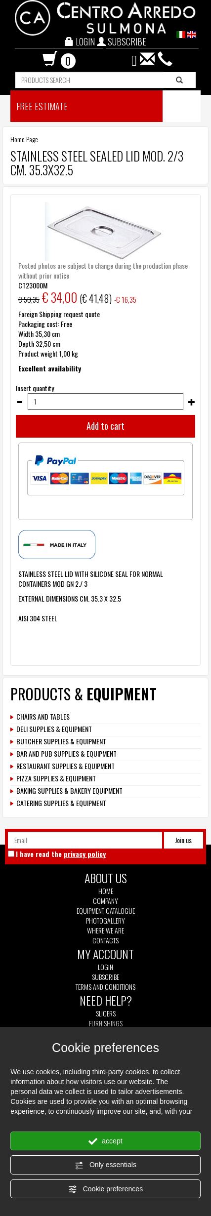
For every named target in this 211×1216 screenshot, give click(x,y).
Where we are (105, 930)
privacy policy (85, 854)
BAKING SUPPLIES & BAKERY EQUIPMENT (69, 791)
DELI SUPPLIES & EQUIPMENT (54, 729)
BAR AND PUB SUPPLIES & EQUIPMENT (66, 754)
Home (105, 891)
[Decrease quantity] (19, 402)
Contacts (105, 940)
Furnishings (106, 1023)
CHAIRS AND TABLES (43, 717)
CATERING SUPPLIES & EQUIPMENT (61, 803)
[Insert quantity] (105, 401)
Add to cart (105, 425)
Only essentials (105, 1165)
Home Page (24, 139)
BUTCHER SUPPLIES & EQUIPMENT (61, 741)
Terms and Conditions (105, 987)
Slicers (106, 1013)
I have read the (61, 854)
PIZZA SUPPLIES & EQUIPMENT (56, 778)
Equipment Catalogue (106, 911)
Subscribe (105, 977)
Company (105, 901)
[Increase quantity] (191, 402)
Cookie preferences (105, 1189)
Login (105, 967)
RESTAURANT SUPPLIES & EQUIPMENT (65, 766)
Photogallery (105, 921)
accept (105, 1141)
